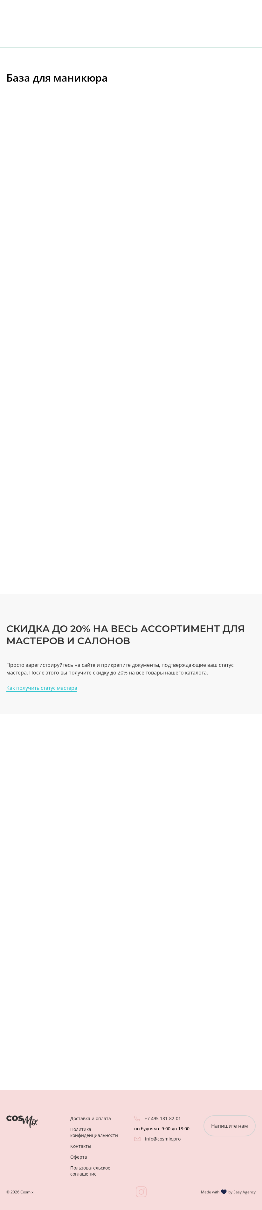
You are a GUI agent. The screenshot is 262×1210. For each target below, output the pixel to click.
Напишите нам (229, 1125)
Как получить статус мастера (41, 687)
